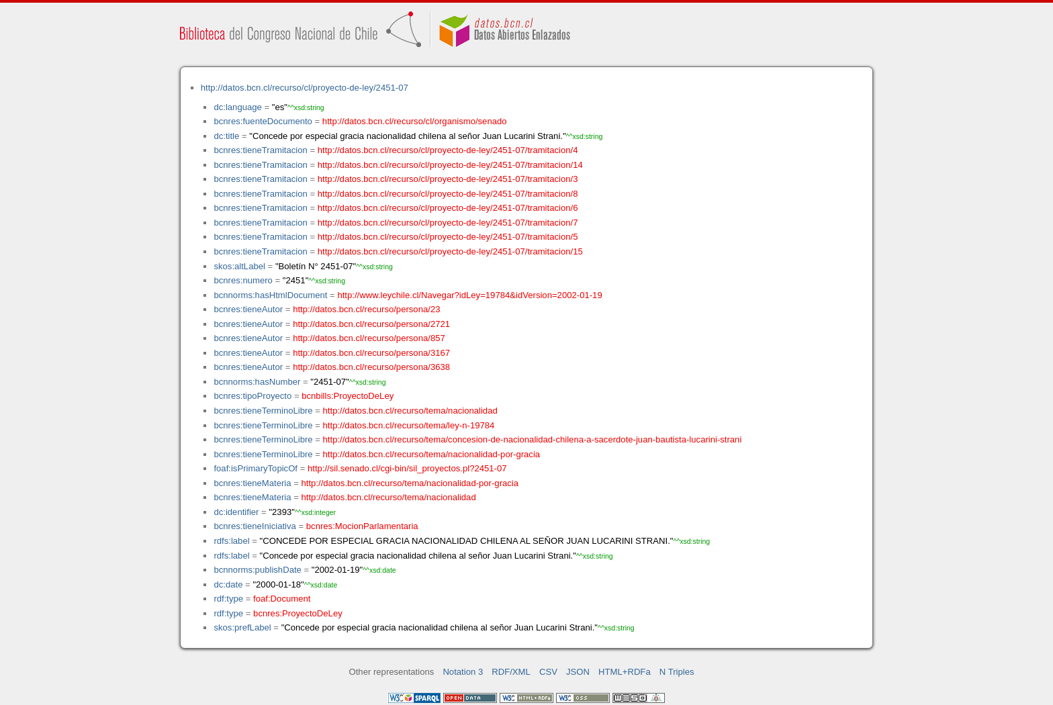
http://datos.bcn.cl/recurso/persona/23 (366, 309)
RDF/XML (511, 672)
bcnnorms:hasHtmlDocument (270, 295)
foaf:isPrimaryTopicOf (255, 468)
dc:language (237, 107)
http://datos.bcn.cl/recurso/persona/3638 (371, 367)
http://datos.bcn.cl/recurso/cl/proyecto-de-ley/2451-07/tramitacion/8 (448, 194)
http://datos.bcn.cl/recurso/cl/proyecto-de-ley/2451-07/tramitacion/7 (448, 223)
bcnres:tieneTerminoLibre (263, 411)
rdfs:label (231, 541)
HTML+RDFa (624, 672)
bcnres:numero (243, 280)
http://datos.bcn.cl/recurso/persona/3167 (371, 353)
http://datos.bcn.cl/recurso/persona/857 (369, 338)
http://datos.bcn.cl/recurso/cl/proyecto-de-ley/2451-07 (304, 88)
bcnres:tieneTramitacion (260, 150)
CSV (548, 672)
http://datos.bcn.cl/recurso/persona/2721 (371, 324)
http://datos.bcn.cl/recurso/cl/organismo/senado (414, 121)
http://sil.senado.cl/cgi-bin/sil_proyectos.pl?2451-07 (407, 468)
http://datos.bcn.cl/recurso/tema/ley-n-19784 (409, 425)
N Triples (676, 672)
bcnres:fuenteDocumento (263, 121)
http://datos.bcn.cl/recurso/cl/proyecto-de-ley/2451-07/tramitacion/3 (448, 179)
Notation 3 (463, 672)
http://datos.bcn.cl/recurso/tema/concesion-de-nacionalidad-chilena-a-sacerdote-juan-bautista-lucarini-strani (532, 439)
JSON (578, 672)
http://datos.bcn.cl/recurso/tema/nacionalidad (410, 411)
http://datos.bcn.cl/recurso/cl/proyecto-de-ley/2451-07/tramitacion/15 (450, 251)
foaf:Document (281, 599)
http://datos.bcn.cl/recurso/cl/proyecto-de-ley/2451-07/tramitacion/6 (448, 208)
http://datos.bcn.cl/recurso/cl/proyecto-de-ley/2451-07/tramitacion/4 (448, 150)
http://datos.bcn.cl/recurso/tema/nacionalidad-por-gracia (432, 454)
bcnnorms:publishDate (257, 570)
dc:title (226, 136)
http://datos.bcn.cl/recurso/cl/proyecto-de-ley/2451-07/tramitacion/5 (448, 237)
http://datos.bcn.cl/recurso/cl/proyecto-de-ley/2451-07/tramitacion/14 (450, 165)
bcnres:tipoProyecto (252, 396)
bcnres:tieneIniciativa (254, 526)
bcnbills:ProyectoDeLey (348, 396)
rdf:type (228, 599)
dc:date (228, 584)
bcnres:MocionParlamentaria (362, 526)
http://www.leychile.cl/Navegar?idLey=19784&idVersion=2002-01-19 (469, 295)
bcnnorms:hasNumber (257, 382)
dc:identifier (236, 512)
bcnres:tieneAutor (248, 309)
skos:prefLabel (242, 627)
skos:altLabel (239, 266)
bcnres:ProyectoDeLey (297, 613)
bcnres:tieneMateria (252, 483)
